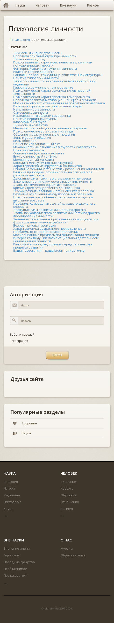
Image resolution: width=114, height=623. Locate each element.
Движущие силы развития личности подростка (49, 210)
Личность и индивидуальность (37, 53)
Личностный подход (29, 59)
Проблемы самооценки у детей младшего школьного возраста (54, 205)
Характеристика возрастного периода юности (49, 228)
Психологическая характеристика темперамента (51, 97)
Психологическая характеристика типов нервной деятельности (51, 92)
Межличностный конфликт (33, 159)
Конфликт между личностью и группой (43, 162)
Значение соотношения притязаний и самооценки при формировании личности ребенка (56, 220)
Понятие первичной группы (35, 119)
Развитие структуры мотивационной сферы (47, 106)
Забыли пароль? (22, 334)
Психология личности (45, 28)
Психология (19, 39)
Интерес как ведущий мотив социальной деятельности (56, 238)
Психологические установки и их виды (43, 131)
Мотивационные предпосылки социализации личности (56, 235)
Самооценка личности (30, 112)
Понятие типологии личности (36, 78)
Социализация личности (32, 241)
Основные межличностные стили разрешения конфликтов (58, 169)
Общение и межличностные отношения (44, 134)
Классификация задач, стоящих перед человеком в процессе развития (53, 245)
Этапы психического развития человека (44, 184)
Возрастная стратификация (34, 225)
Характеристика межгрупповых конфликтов (47, 166)
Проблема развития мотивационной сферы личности (54, 100)
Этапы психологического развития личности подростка (56, 213)
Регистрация (19, 341)
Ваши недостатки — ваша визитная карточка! (49, 250)
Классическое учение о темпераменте (43, 87)
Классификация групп (29, 122)
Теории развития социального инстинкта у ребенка (53, 191)
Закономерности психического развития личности (52, 181)
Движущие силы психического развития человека (52, 178)
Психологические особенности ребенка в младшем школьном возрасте (53, 198)
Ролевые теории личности (33, 71)
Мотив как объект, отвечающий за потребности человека (59, 103)
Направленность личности (34, 109)
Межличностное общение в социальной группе (50, 128)
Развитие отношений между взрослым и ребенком (52, 194)
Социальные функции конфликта (38, 153)
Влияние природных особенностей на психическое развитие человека (53, 173)
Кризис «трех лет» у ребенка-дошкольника (46, 188)
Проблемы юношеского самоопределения (45, 231)
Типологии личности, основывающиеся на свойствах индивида (54, 82)
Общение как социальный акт (36, 144)
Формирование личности (33, 216)
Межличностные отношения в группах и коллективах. (55, 147)
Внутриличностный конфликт (36, 156)
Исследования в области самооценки (42, 115)
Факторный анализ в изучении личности (45, 68)
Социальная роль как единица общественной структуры (57, 75)
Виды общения (24, 140)
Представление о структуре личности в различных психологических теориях (53, 64)
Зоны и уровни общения (32, 137)
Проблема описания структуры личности (45, 56)
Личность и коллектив (30, 125)
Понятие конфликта (28, 150)
